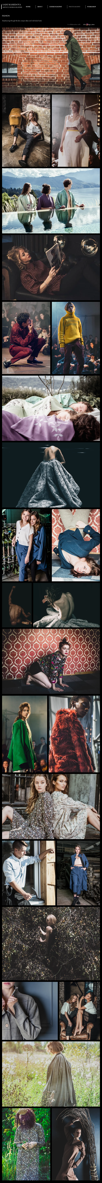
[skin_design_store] (87, 24)
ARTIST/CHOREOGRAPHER (12, 7)
